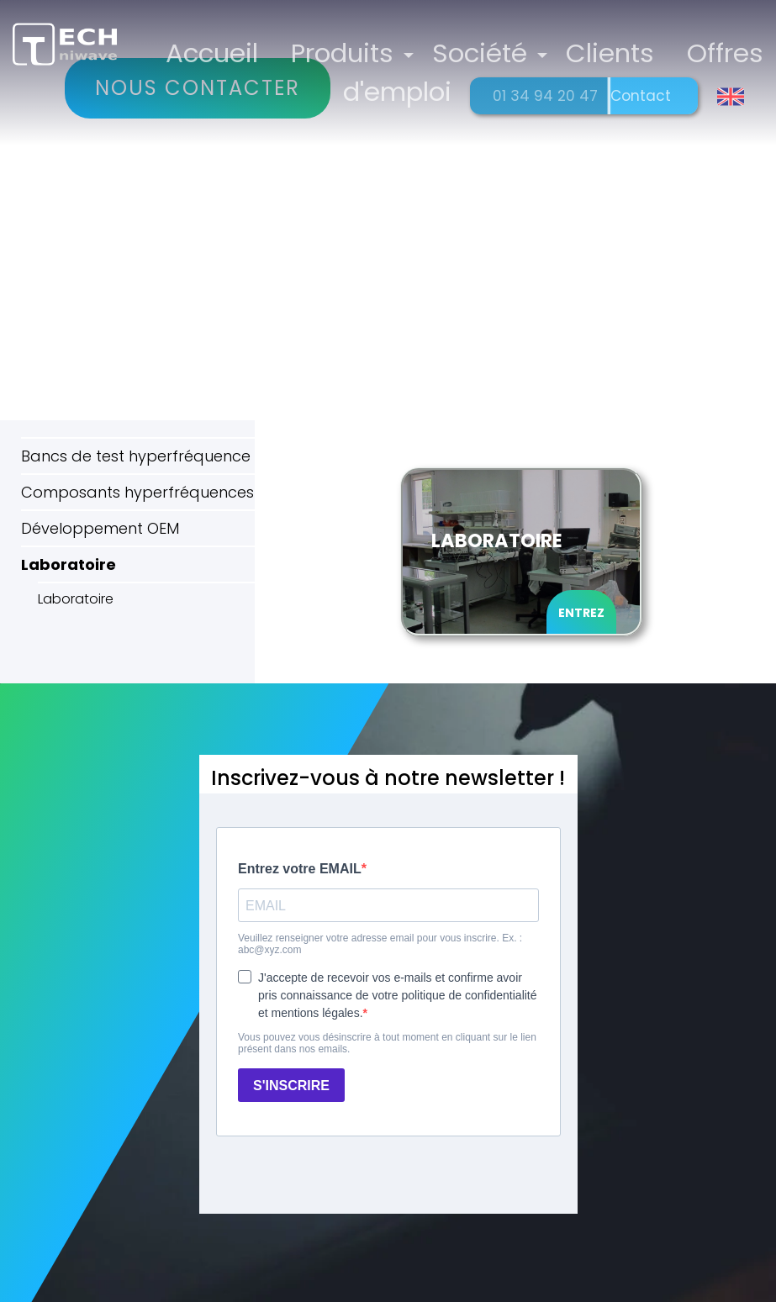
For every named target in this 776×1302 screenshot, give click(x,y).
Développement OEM (100, 528)
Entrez (581, 612)
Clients (614, 52)
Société (486, 52)
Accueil (221, 52)
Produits (350, 52)
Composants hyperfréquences (137, 492)
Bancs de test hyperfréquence (136, 456)
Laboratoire (68, 564)
